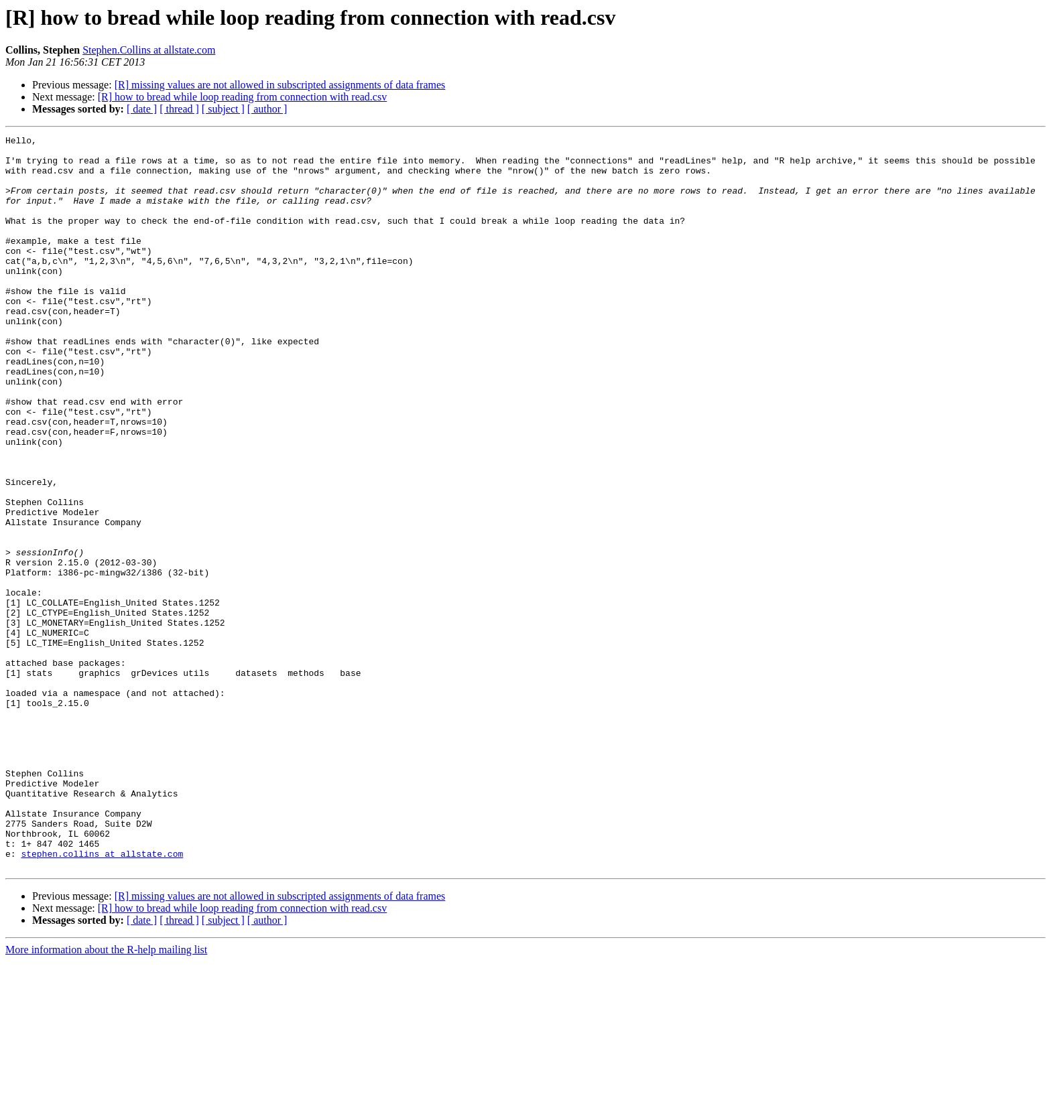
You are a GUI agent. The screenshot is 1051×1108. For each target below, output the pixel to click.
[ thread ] (179, 109)
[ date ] (142, 109)
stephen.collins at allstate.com (102, 998)
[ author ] (267, 109)
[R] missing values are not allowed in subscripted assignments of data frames (280, 84)
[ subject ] (223, 109)
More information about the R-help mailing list (106, 1096)
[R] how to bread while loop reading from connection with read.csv (242, 96)
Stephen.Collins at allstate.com (148, 50)
